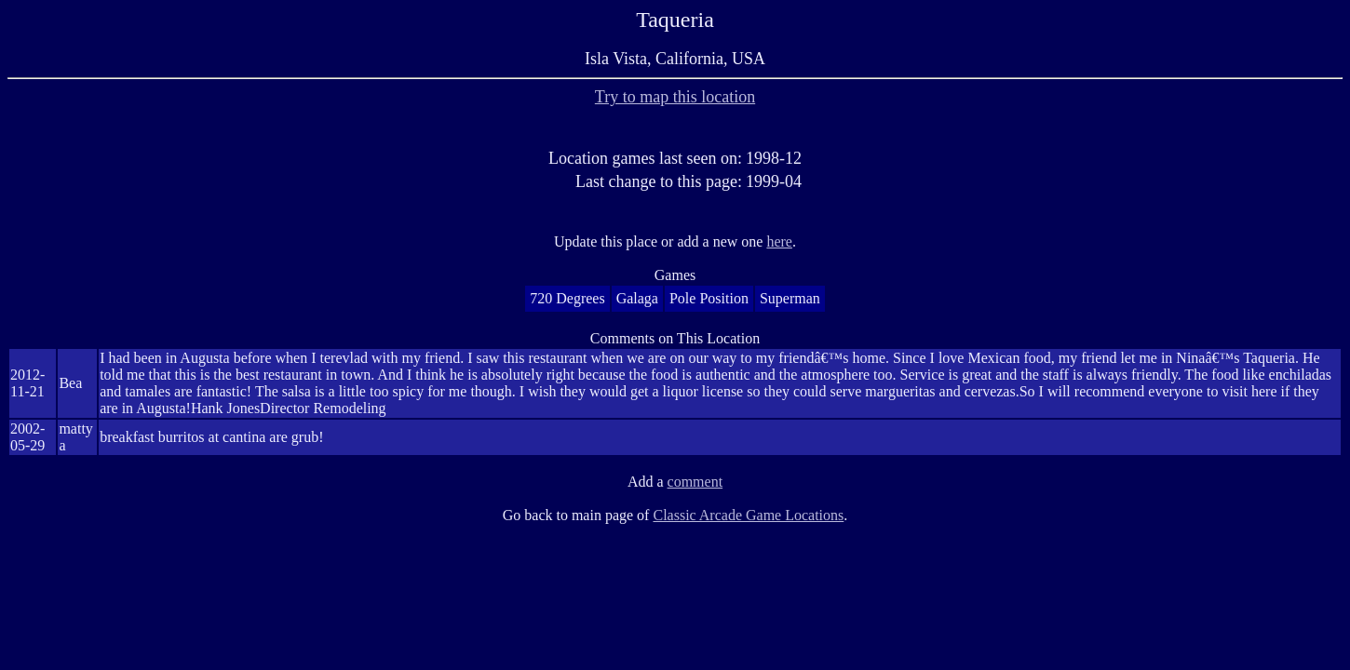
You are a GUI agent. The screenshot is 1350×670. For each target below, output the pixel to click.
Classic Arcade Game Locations (748, 515)
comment (695, 481)
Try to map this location (675, 96)
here (779, 241)
